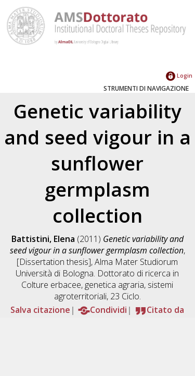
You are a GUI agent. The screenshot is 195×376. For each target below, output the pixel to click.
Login (179, 75)
